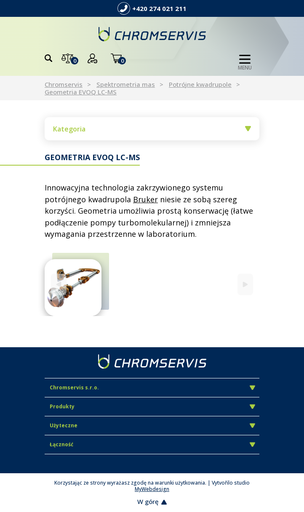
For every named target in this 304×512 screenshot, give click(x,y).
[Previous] (59, 284)
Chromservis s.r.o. (152, 387)
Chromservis (64, 84)
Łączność (152, 444)
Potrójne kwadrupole (200, 84)
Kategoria (152, 129)
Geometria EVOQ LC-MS (81, 92)
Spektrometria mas (125, 84)
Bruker (145, 199)
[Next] (245, 284)
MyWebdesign (152, 489)
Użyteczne (152, 425)
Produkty (152, 406)
